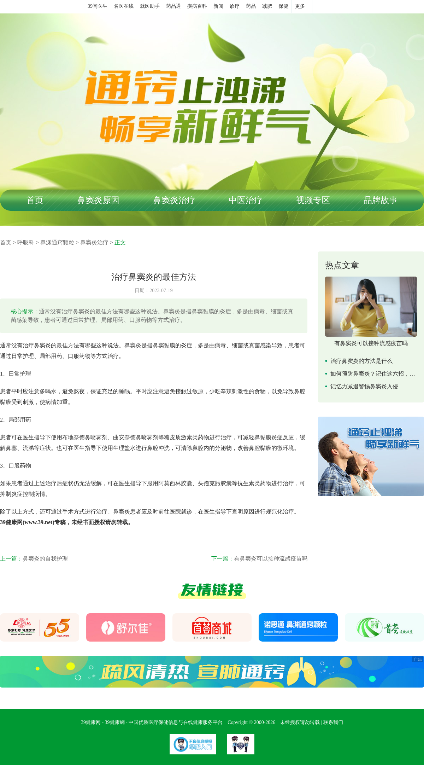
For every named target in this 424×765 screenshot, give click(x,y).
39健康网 (91, 722)
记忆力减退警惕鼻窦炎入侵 (364, 386)
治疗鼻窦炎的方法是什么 (361, 361)
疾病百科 (197, 6)
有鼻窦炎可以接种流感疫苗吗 (270, 559)
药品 (251, 6)
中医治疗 (246, 200)
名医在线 (124, 6)
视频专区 (313, 200)
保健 (283, 6)
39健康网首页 (64, 7)
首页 (34, 200)
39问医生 (97, 6)
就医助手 (150, 6)
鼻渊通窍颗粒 (57, 242)
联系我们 (333, 722)
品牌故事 (381, 200)
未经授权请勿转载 (300, 722)
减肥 (267, 6)
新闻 (218, 6)
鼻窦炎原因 (98, 200)
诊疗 (235, 6)
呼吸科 (25, 242)
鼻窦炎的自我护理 (45, 559)
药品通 (173, 6)
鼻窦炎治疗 (174, 200)
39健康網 (115, 722)
